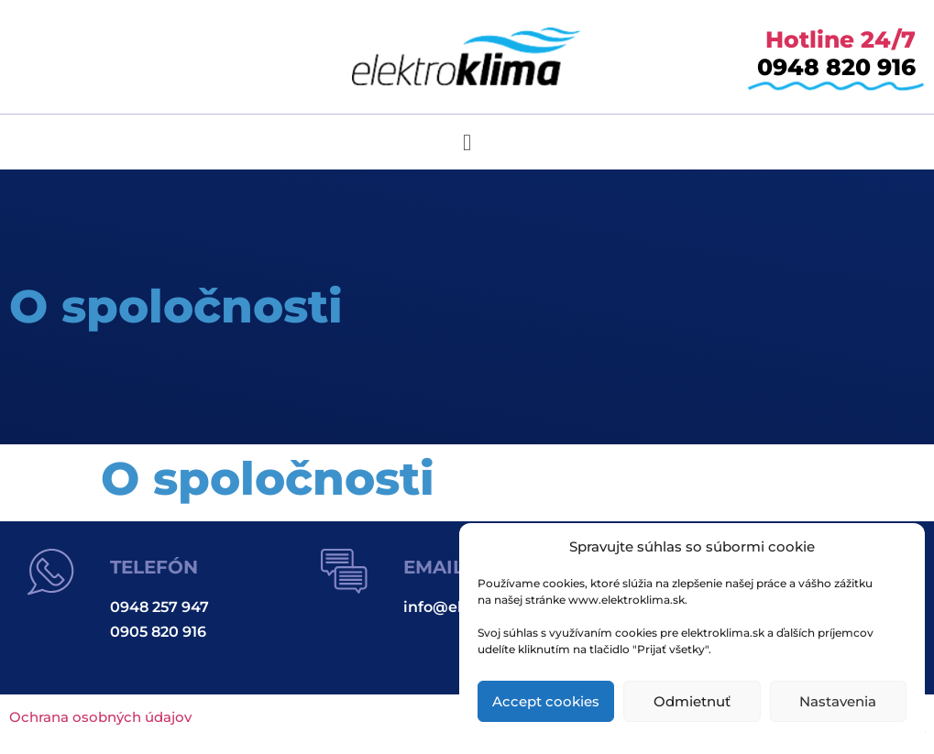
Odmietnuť (692, 701)
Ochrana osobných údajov (100, 717)
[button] (467, 142)
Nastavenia (837, 701)
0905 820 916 (158, 631)
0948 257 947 (159, 607)
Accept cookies (545, 701)
